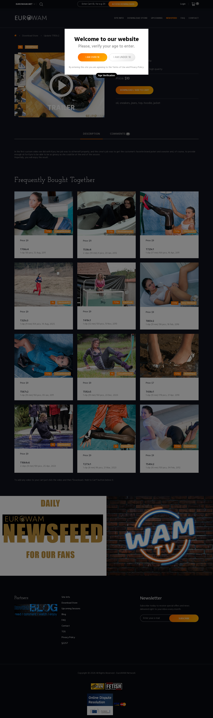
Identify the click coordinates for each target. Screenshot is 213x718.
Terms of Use (118, 67)
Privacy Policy (137, 67)
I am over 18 (92, 57)
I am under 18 (122, 57)
